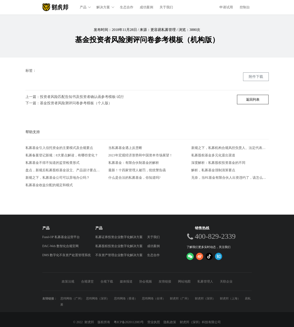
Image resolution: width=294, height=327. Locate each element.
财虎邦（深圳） (205, 298)
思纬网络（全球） (153, 298)
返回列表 (253, 99)
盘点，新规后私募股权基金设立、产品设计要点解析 (64, 170)
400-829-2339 (215, 236)
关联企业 (226, 281)
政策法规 (68, 281)
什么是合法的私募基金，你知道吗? (134, 177)
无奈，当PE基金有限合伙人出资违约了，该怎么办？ (230, 177)
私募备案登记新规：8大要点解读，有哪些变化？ (61, 155)
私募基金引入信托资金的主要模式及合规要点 (59, 148)
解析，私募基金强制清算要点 (213, 170)
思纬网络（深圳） (97, 298)
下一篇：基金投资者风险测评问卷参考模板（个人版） (68, 103)
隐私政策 (170, 322)
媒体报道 (126, 281)
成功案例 (146, 7)
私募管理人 (205, 281)
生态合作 (127, 7)
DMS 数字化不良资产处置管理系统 (66, 255)
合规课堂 (87, 281)
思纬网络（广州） (72, 298)
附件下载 (256, 77)
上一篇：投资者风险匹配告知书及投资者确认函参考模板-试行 (74, 97)
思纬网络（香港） (125, 298)
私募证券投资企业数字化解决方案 (119, 237)
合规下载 (106, 281)
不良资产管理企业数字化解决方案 (119, 255)
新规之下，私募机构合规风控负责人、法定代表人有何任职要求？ (230, 148)
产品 (85, 7)
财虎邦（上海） (230, 298)
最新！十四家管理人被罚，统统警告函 (137, 170)
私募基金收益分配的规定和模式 (49, 185)
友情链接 (165, 281)
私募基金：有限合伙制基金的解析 (133, 163)
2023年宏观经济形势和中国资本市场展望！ (140, 155)
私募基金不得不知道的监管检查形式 (52, 163)
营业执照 (153, 322)
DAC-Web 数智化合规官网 (60, 246)
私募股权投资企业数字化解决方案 (119, 246)
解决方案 (106, 7)
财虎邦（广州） (180, 298)
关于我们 (166, 7)
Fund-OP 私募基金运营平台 (61, 237)
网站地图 (184, 281)
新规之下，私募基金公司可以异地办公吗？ (57, 177)
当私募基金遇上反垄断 (125, 148)
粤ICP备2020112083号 (129, 322)
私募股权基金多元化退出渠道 (213, 155)
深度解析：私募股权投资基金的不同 (218, 163)
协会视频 (145, 281)
